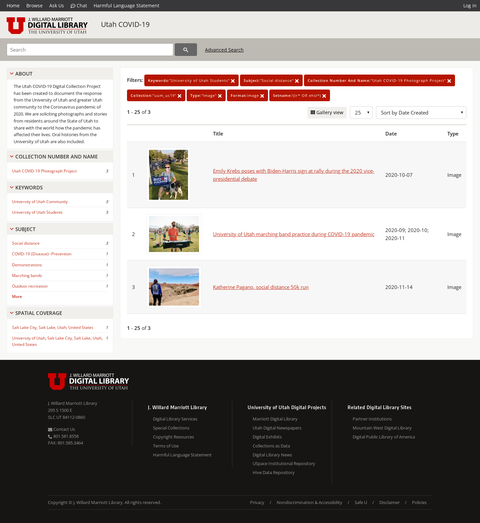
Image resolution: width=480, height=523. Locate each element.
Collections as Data (271, 446)
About (23, 73)
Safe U (361, 502)
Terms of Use (166, 446)
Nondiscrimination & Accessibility (309, 502)
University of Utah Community (40, 201)
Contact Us (61, 429)
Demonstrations (27, 265)
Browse (34, 5)
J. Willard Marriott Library (72, 403)
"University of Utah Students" (191, 80)
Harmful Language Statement (126, 5)
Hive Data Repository (274, 472)
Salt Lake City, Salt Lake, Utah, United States (52, 327)
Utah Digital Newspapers (277, 428)
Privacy (257, 502)
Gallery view (329, 112)
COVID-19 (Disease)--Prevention (41, 254)
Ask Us (56, 5)
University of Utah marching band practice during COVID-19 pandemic (293, 234)
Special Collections (171, 428)
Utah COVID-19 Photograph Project (44, 171)
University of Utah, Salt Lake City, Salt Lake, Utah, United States (57, 341)
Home (13, 5)
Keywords (29, 187)
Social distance (26, 243)
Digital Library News (272, 455)
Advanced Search (224, 50)
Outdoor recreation (30, 286)
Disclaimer (389, 502)
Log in (470, 5)
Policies (419, 502)
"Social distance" (271, 80)
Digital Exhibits (267, 437)
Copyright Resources (173, 437)
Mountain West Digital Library (382, 428)
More (17, 296)
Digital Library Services (175, 419)
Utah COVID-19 (125, 24)
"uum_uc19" (156, 95)
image (247, 95)
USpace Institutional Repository (284, 463)
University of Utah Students (37, 212)
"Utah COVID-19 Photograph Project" (379, 80)
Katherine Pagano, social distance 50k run (261, 287)
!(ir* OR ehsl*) (299, 95)
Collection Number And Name (56, 156)
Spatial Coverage (38, 313)
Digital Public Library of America (384, 437)
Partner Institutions (372, 419)
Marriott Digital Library (275, 419)
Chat (79, 5)
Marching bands (27, 275)
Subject (25, 229)
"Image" (206, 95)
